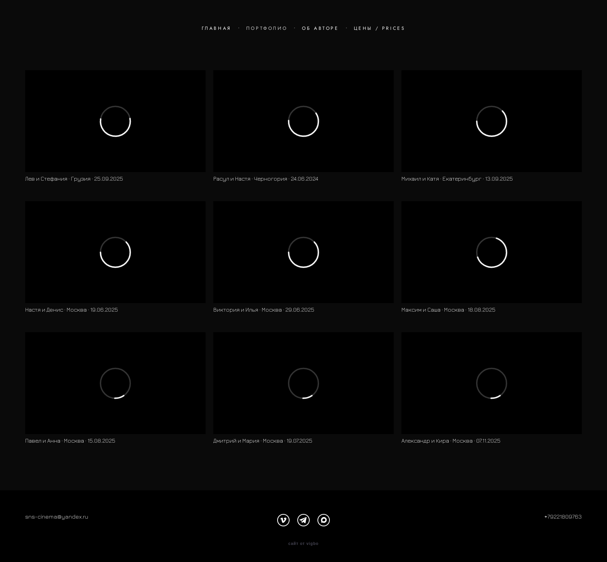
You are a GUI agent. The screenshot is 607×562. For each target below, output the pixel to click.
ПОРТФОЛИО (266, 28)
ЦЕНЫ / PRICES (380, 28)
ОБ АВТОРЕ (320, 28)
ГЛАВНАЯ (216, 28)
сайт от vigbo (303, 544)
